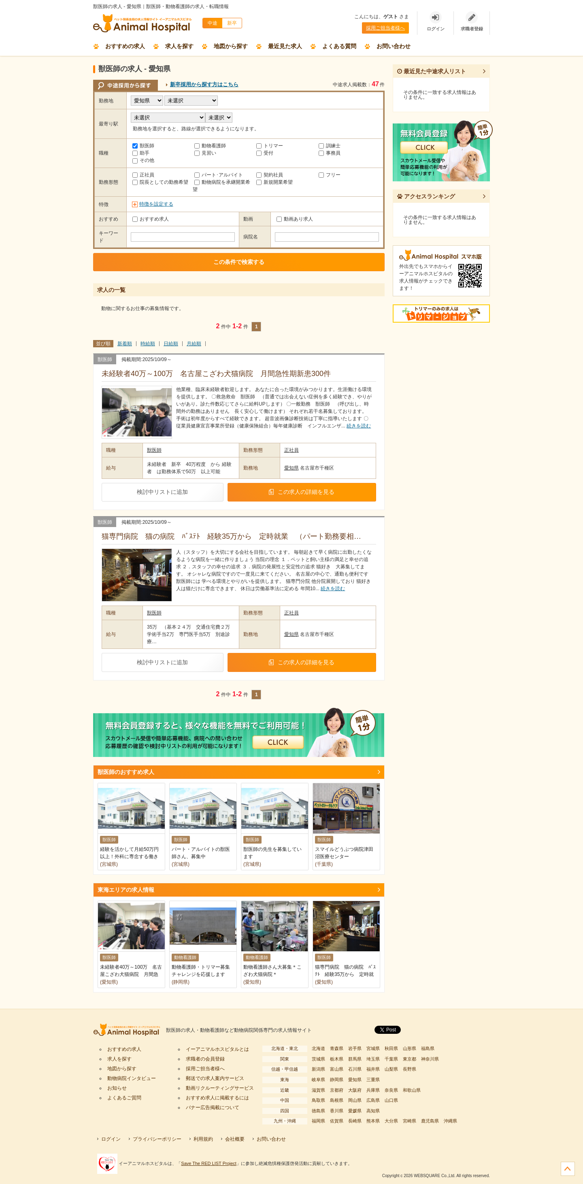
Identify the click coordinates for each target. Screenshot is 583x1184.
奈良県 (391, 1090)
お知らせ (117, 1088)
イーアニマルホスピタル (129, 1030)
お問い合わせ (394, 46)
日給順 (171, 343)
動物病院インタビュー (131, 1078)
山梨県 (391, 1069)
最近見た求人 (285, 46)
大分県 (391, 1120)
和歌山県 (412, 1090)
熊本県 (373, 1120)
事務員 (329, 153)
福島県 (427, 1048)
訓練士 (329, 146)
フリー (329, 175)
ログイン (111, 1139)
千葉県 (391, 1058)
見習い (205, 153)
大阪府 (355, 1090)
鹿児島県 (430, 1120)
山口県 (391, 1100)
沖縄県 (450, 1120)
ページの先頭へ (568, 1169)
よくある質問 (339, 46)
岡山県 (355, 1100)
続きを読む (359, 426)
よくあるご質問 (124, 1098)
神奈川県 (430, 1058)
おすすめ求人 (150, 219)
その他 (143, 160)
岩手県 (355, 1048)
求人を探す (179, 46)
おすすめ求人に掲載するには (217, 1098)
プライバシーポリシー (157, 1139)
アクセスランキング (426, 196)
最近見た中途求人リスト (431, 71)
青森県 (336, 1048)
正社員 (143, 175)
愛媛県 (355, 1110)
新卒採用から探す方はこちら (204, 84)
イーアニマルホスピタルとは (217, 1049)
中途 (212, 23)
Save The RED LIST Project (208, 1163)
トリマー (269, 146)
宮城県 (373, 1048)
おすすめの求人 (125, 46)
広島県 (373, 1100)
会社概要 (235, 1139)
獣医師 (143, 146)
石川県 (355, 1069)
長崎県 (355, 1120)
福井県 (373, 1069)
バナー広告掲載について (212, 1107)
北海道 (318, 1048)
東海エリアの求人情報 (126, 889)
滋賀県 (318, 1090)
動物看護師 (210, 146)
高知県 (373, 1110)
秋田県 (391, 1048)
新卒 (232, 23)
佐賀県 (336, 1120)
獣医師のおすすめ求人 (126, 772)
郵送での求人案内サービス (215, 1078)
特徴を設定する (156, 204)
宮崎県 (409, 1120)
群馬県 (355, 1058)
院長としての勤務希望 (160, 182)
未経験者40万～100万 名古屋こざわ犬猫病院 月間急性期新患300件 (220, 374)
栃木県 (336, 1058)
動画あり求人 (295, 219)
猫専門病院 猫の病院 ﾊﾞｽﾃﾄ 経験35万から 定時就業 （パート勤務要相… (231, 536)
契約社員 (269, 175)
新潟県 (318, 1069)
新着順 (124, 343)
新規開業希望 (274, 182)
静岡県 (336, 1079)
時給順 (147, 343)
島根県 (336, 1100)
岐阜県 (318, 1079)
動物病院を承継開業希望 (221, 185)
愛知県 (291, 468)
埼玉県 (373, 1058)
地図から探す (231, 46)
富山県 (336, 1069)
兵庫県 (373, 1090)
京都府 (336, 1090)
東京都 (409, 1058)
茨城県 (318, 1058)
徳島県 (318, 1110)
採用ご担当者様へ (385, 28)
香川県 (336, 1110)
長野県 (409, 1069)
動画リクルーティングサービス (220, 1088)
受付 (264, 153)
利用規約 (203, 1139)
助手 (140, 153)
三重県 (373, 1079)
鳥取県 (318, 1100)
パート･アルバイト (218, 175)
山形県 (409, 1048)
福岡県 (318, 1120)
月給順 (194, 343)
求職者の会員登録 (205, 1059)
